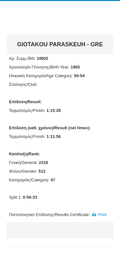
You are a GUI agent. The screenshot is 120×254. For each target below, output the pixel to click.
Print (99, 214)
